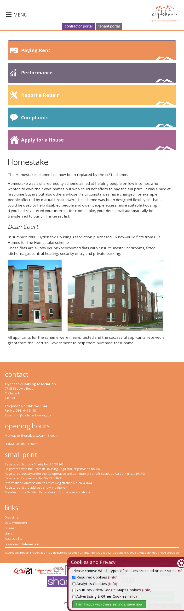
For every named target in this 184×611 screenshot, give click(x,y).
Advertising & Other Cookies (120, 596)
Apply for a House (97, 143)
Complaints (97, 120)
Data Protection (16, 522)
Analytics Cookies (110, 583)
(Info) (133, 577)
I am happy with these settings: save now (130, 604)
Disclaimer (12, 517)
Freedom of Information (22, 544)
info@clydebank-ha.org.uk (32, 415)
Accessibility (13, 538)
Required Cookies (110, 577)
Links (8, 533)
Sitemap (11, 528)
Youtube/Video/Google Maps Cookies (127, 589)
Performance (97, 75)
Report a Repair (97, 98)
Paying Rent (97, 53)
